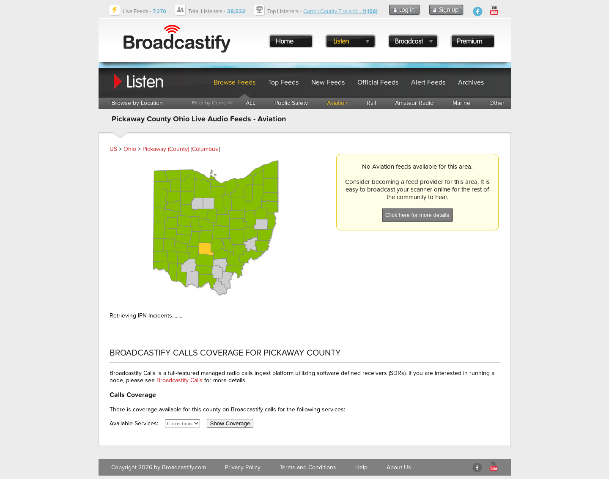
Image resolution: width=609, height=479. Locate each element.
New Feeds (328, 82)
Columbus (205, 149)
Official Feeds (377, 82)
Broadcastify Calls (179, 380)
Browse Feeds (234, 82)
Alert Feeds (428, 82)
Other (497, 103)
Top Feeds (283, 82)
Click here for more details (417, 215)
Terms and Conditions (308, 467)
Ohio (129, 149)
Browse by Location (137, 103)
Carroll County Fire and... (340, 11)
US (113, 149)
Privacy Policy (243, 467)
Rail (371, 103)
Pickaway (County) (166, 149)
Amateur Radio (414, 103)
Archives (471, 82)
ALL (250, 103)
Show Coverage (230, 423)
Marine (461, 103)
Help (361, 467)
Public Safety (291, 103)
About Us (399, 467)
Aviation (337, 103)
